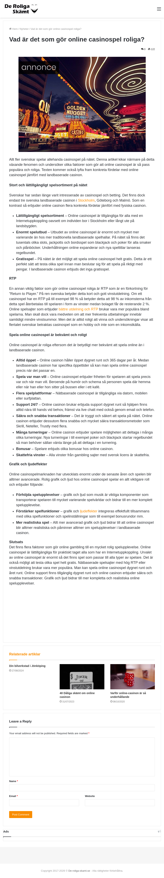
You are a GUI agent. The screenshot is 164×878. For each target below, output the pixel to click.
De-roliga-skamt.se (79, 870)
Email (13, 796)
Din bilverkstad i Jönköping (27, 665)
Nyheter (24, 28)
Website (90, 796)
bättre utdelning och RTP (78, 309)
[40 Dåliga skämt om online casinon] (82, 676)
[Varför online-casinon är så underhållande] (132, 676)
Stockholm (86, 200)
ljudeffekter (88, 511)
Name (13, 781)
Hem (13, 28)
